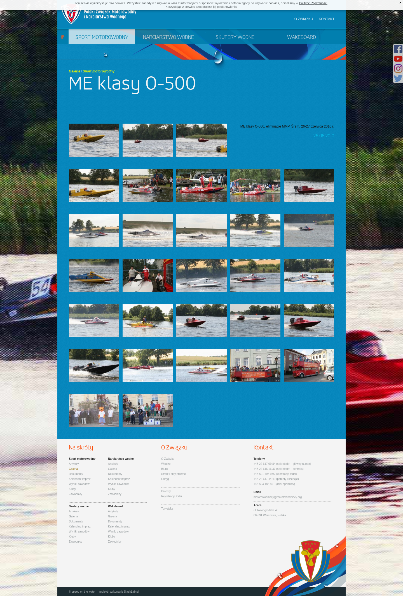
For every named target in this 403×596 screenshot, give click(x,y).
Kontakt (326, 19)
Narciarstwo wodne (168, 37)
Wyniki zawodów (79, 484)
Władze (165, 463)
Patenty (166, 491)
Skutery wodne (235, 37)
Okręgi (165, 478)
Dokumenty (76, 473)
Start (62, 36)
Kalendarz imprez (80, 478)
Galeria (73, 468)
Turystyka (167, 508)
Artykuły (74, 463)
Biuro (164, 468)
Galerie (74, 71)
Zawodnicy (75, 494)
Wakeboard (301, 37)
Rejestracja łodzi (171, 496)
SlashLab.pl (131, 591)
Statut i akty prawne (173, 473)
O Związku (167, 458)
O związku (303, 19)
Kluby (72, 489)
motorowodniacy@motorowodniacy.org (278, 497)
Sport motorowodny (102, 37)
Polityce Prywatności (313, 3)
